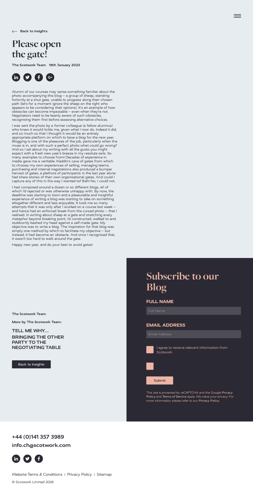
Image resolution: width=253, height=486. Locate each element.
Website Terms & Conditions (37, 474)
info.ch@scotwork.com (41, 445)
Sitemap (104, 474)
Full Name (160, 301)
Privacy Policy (209, 400)
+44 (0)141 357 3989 (38, 437)
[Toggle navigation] (237, 16)
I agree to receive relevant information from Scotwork (192, 350)
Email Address (165, 325)
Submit (160, 380)
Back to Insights (29, 31)
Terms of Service (174, 396)
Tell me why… (30, 330)
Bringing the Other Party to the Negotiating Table (38, 342)
